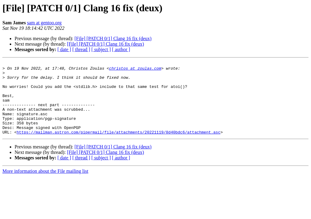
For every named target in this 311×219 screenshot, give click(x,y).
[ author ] (121, 49)
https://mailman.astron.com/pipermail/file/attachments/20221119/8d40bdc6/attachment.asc (118, 146)
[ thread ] (81, 49)
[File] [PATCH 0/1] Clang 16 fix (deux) (113, 38)
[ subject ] (101, 49)
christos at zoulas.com (135, 70)
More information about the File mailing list (45, 185)
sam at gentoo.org (44, 22)
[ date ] (64, 49)
